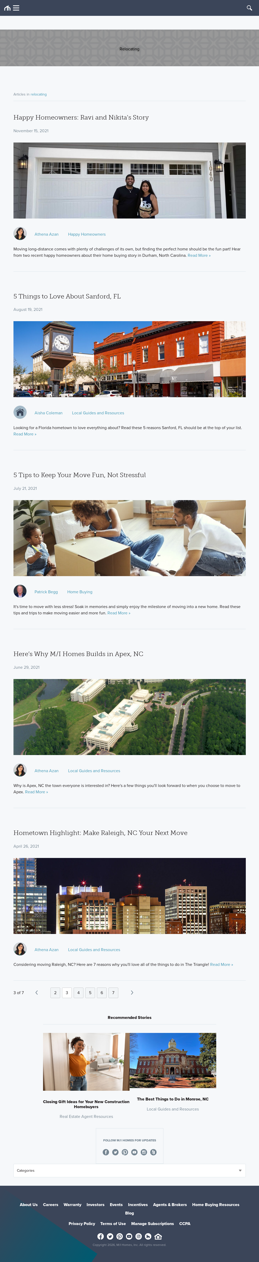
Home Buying (79, 592)
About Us (29, 1205)
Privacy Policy (82, 1224)
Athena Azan (47, 234)
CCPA (184, 1224)
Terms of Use (113, 1224)
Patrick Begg (46, 592)
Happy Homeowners (87, 234)
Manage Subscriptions (152, 1224)
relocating (39, 94)
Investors (96, 1205)
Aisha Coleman (49, 413)
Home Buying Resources (215, 1205)
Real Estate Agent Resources (86, 1116)
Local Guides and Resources (98, 413)
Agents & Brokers (170, 1205)
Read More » (199, 255)
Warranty (72, 1205)
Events (116, 1205)
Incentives (138, 1205)
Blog (129, 1213)
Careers (50, 1205)
